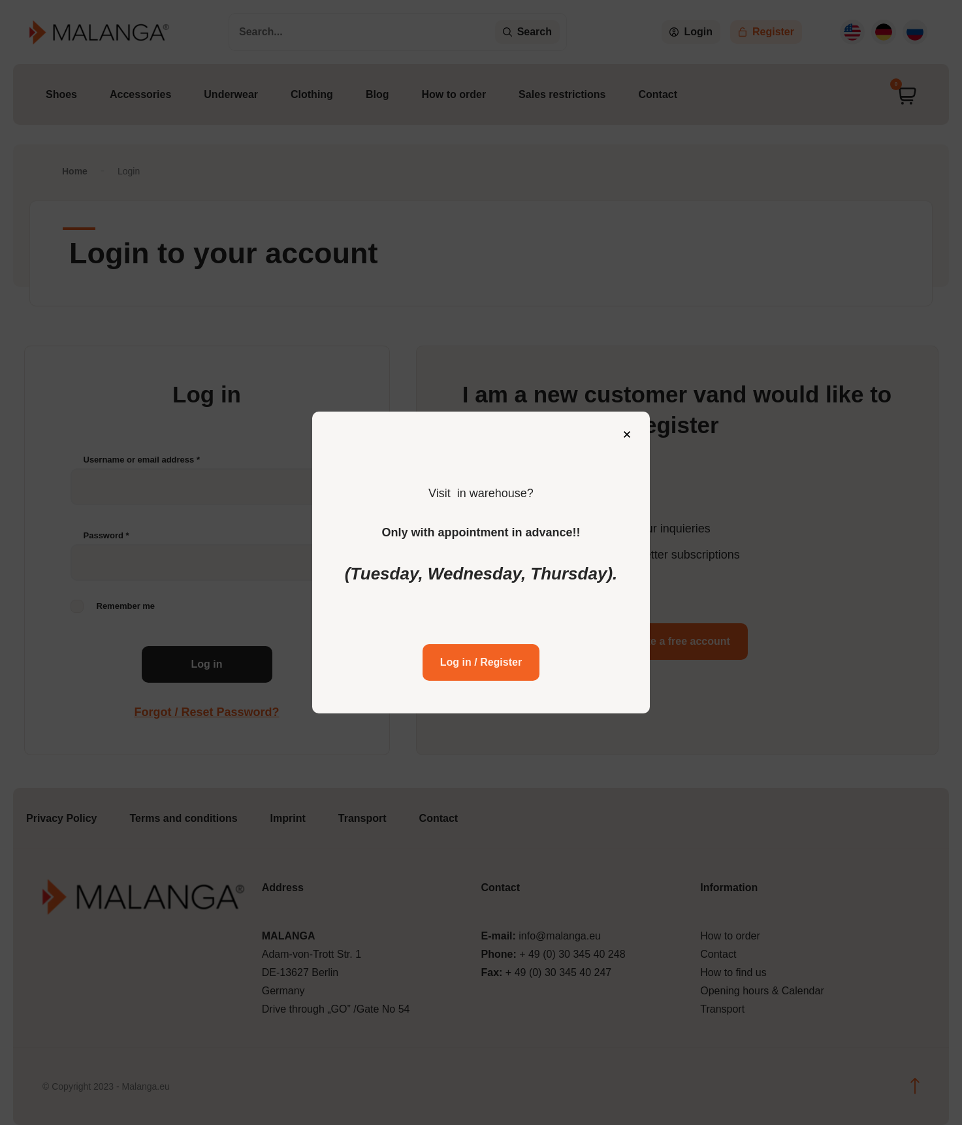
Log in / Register (481, 643)
